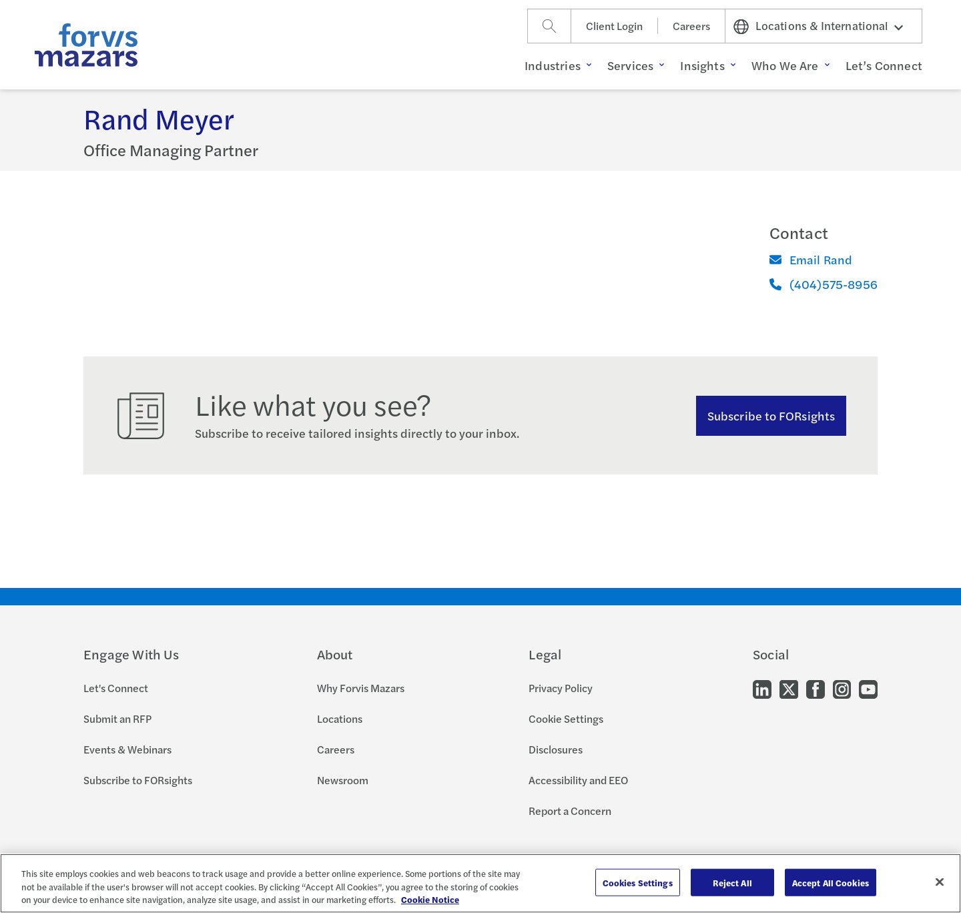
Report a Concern (570, 810)
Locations (339, 718)
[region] (480, 883)
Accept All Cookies (830, 882)
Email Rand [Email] (811, 259)
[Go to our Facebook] (815, 688)
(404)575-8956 (823, 284)
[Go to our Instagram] (842, 688)
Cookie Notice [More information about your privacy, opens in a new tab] (430, 899)
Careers (691, 25)
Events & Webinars (127, 749)
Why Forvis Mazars (360, 687)
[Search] (549, 26)
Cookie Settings (566, 718)
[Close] (939, 881)
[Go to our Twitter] (788, 688)
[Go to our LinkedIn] (762, 688)
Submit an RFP (117, 718)
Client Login (614, 25)
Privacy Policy (561, 687)
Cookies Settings (638, 882)
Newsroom (342, 780)
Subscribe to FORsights (771, 415)
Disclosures (556, 749)
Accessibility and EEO (578, 780)
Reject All (732, 882)
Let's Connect (115, 687)
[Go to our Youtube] (868, 688)
